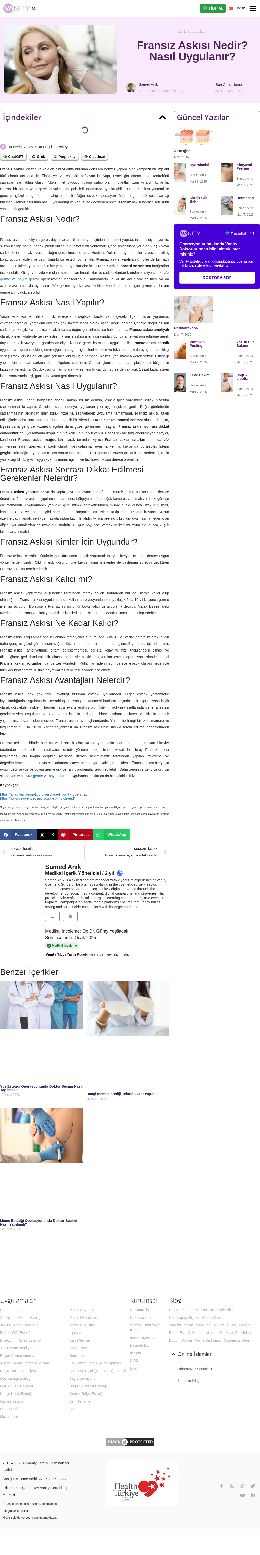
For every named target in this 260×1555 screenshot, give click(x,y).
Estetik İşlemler (192, 31)
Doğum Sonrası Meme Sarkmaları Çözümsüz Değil (209, 1340)
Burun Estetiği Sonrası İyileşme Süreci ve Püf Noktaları (212, 1333)
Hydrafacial (200, 165)
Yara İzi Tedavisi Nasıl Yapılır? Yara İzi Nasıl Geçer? (210, 1325)
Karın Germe (79, 1340)
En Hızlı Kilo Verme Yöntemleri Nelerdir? (201, 1310)
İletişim (135, 1353)
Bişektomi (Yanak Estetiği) (20, 1340)
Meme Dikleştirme (83, 1317)
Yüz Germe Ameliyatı (17, 1348)
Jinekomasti (78, 1356)
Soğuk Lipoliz (242, 377)
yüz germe (34, 776)
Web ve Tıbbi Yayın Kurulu (145, 1327)
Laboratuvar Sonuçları (194, 1369)
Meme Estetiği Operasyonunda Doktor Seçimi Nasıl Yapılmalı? (38, 1222)
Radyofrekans (186, 328)
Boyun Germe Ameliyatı (18, 1356)
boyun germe (28, 279)
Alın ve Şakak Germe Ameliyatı (24, 1363)
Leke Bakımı (200, 375)
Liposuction (78, 1333)
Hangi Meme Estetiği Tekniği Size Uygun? (121, 1094)
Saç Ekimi (77, 1409)
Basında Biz (139, 1345)
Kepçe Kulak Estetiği (16, 1394)
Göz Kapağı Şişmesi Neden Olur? (195, 1317)
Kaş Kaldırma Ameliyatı (18, 1371)
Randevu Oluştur (190, 1380)
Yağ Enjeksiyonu (82, 1378)
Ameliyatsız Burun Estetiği (20, 1317)
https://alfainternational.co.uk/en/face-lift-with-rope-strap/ (44, 794)
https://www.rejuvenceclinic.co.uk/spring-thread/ (37, 798)
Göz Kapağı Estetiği (15, 1378)
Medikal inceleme (89, 946)
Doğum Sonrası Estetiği (88, 1386)
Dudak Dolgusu (12, 1409)
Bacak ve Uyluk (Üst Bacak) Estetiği (97, 1371)
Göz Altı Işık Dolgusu (16, 1386)
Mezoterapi (9, 1417)
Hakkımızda (139, 1310)
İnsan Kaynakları (143, 1338)
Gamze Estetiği (12, 1401)
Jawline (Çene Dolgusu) (19, 1325)
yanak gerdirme (118, 286)
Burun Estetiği (11, 1310)
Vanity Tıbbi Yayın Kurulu (67, 954)
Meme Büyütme (81, 1310)
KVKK (134, 1361)
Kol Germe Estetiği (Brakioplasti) (95, 1363)
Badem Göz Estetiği (15, 1333)
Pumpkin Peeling (197, 344)
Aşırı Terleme (79, 1401)
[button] (252, 8)
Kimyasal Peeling (244, 166)
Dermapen (245, 198)
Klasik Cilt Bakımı (198, 199)
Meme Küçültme (82, 1325)
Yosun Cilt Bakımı (245, 344)
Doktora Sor (217, 277)
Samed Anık (63, 866)
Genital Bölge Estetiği (86, 1394)
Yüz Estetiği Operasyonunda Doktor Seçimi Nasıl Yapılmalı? (41, 1088)
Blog (133, 1368)
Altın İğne (182, 151)
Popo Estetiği (79, 1348)
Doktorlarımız (140, 1317)
